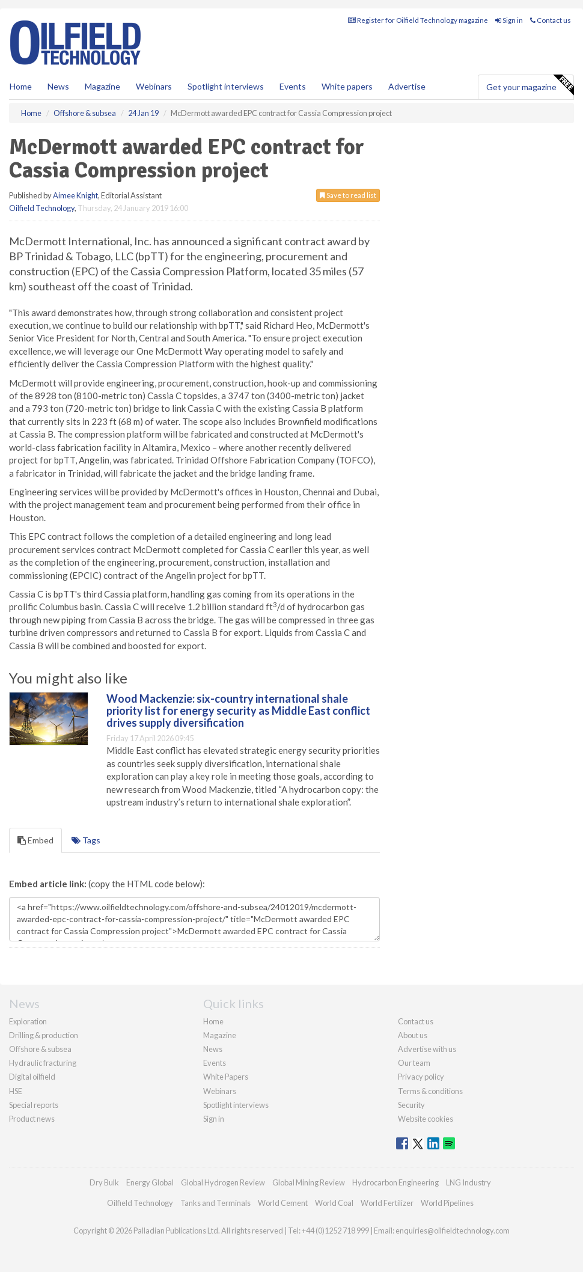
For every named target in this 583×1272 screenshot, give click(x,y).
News (212, 1049)
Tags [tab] (86, 840)
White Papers (225, 1076)
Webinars (154, 86)
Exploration (28, 1021)
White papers (347, 86)
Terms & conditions (430, 1091)
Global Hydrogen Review (223, 1182)
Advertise (407, 86)
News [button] (58, 86)
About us (412, 1035)
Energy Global (150, 1182)
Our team (414, 1063)
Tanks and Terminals (215, 1203)
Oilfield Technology (42, 208)
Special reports (33, 1105)
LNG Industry (468, 1182)
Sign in (509, 20)
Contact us (550, 20)
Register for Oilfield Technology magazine (418, 20)
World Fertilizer (387, 1203)
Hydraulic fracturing (42, 1063)
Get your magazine (529, 85)
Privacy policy (421, 1076)
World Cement (283, 1203)
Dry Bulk (104, 1182)
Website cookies (425, 1119)
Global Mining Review (308, 1182)
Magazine (102, 86)
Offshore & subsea (40, 1049)
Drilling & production (43, 1035)
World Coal (334, 1203)
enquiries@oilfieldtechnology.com (452, 1230)
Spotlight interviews (226, 86)
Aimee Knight (75, 195)
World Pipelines (447, 1203)
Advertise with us (427, 1049)
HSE (15, 1091)
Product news (32, 1119)
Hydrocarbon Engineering (395, 1182)
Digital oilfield (32, 1076)
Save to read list (348, 195)
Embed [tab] (35, 840)
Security (411, 1105)
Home (21, 86)
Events (292, 86)
